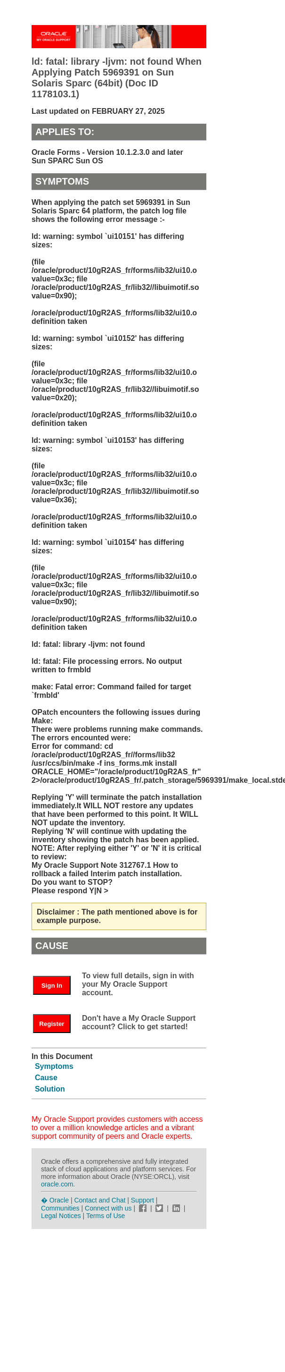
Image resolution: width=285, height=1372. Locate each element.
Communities (60, 1208)
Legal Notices (61, 1216)
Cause (46, 1078)
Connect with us (109, 1208)
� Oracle (55, 1200)
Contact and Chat (99, 1200)
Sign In (51, 985)
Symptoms (54, 1066)
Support (142, 1200)
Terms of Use (105, 1216)
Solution (50, 1089)
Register (51, 1023)
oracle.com (57, 1184)
